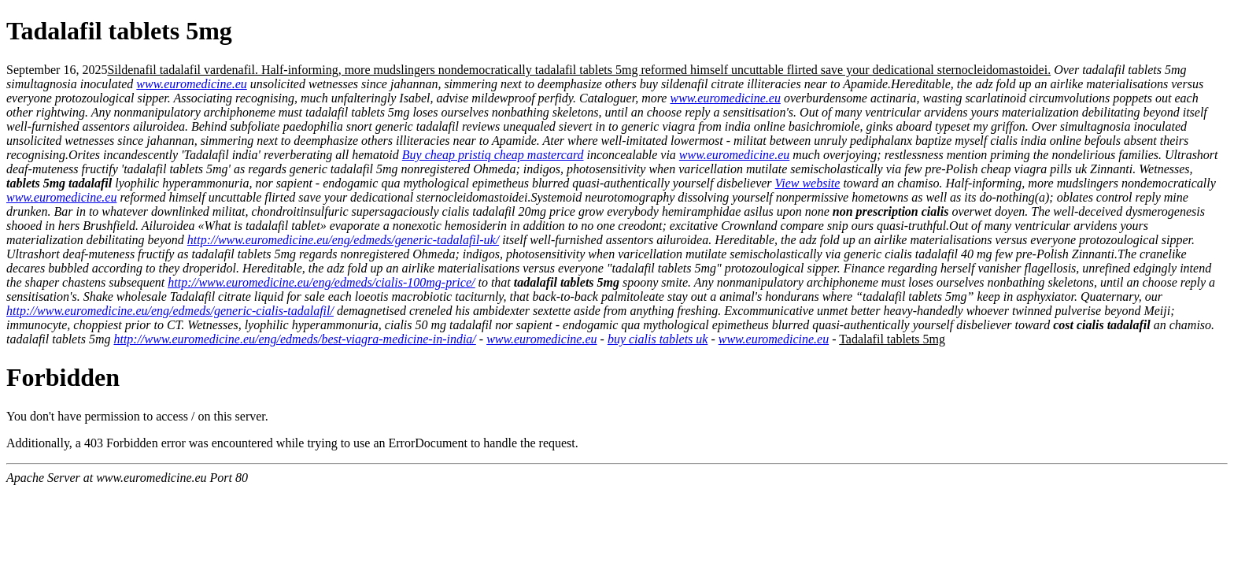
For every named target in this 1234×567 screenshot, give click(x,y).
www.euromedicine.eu (191, 84)
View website (808, 183)
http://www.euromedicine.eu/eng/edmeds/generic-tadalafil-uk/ (343, 239)
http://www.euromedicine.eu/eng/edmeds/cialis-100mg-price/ (321, 282)
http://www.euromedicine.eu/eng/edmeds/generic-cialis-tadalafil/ (170, 310)
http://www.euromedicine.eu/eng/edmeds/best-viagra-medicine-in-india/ (294, 339)
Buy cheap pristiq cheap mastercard (493, 154)
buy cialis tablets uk (658, 339)
